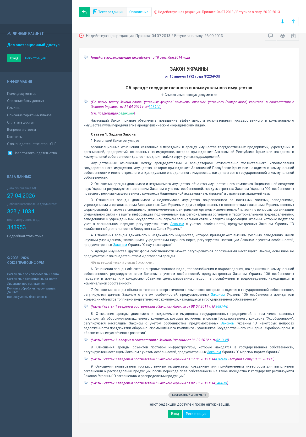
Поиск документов (21, 94)
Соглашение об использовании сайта (33, 274)
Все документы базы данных (27, 297)
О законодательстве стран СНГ (31, 144)
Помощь (13, 108)
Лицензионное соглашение (26, 283)
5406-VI (221, 383)
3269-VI (154, 107)
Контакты (14, 137)
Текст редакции (108, 12)
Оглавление (138, 12)
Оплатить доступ (20, 122)
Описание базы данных (25, 101)
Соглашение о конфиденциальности (32, 279)
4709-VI (221, 359)
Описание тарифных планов (29, 115)
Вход (14, 58)
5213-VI (222, 340)
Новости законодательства (32, 153)
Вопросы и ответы (21, 129)
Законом (177, 224)
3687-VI (221, 306)
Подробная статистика (25, 236)
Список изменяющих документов (189, 95)
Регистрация (35, 58)
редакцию (126, 113)
